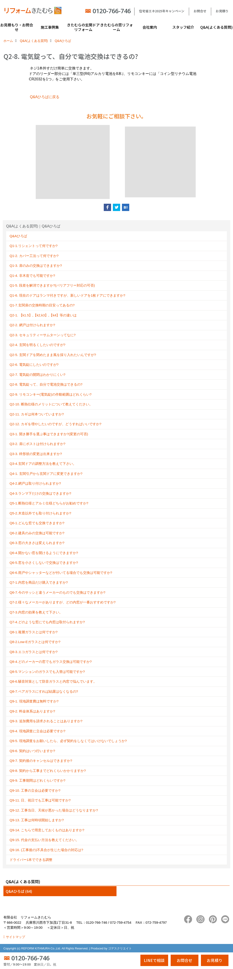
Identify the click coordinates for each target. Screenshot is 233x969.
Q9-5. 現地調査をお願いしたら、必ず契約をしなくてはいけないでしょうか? (68, 741)
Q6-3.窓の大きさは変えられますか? (37, 543)
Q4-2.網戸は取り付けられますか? (35, 483)
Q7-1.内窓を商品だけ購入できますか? (39, 582)
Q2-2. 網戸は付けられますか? (32, 325)
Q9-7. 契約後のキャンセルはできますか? (41, 761)
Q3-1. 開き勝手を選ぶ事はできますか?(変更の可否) (49, 434)
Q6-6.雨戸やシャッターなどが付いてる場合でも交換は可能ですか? (61, 573)
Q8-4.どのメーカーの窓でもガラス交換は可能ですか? (51, 662)
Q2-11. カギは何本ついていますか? (37, 414)
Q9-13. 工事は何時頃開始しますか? (37, 820)
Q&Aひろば (18, 236)
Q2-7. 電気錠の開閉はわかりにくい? (37, 374)
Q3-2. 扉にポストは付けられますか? (37, 444)
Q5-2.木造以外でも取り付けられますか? (40, 513)
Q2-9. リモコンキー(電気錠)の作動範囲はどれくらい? (50, 394)
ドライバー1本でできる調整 (31, 860)
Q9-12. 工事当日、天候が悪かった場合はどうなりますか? (54, 810)
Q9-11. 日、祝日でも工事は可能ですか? (40, 800)
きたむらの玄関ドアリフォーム (83, 27)
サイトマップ (15, 937)
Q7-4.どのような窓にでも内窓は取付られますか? (47, 622)
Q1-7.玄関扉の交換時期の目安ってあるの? (42, 305)
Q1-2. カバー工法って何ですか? (34, 256)
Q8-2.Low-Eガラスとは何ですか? (35, 642)
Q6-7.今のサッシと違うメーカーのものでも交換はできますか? (57, 592)
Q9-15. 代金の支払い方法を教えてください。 (44, 840)
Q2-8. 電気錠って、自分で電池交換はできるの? (46, 384)
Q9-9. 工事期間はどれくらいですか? (37, 780)
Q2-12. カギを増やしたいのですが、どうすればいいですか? (55, 424)
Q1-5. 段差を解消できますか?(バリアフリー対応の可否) (52, 285)
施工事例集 (50, 27)
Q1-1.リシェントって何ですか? (34, 246)
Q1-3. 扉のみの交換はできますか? (36, 265)
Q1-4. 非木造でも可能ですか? (32, 275)
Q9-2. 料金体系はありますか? (32, 711)
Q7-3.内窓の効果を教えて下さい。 (36, 612)
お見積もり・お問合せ (16, 27)
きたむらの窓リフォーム (116, 27)
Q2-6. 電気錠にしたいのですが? (34, 364)
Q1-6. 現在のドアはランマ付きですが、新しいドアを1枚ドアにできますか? (67, 295)
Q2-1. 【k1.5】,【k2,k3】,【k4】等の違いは (43, 315)
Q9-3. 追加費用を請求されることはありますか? (46, 721)
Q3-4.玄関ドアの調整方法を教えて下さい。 (43, 463)
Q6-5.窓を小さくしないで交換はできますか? (44, 563)
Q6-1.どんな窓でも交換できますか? (37, 523)
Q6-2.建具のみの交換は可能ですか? (37, 533)
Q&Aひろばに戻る (44, 97)
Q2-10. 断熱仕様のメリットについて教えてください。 (51, 404)
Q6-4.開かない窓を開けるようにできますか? (44, 553)
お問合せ (200, 11)
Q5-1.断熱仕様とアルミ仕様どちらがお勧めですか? (49, 503)
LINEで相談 (154, 960)
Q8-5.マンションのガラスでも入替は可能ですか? (47, 672)
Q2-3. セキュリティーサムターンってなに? (43, 335)
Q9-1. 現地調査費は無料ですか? (34, 701)
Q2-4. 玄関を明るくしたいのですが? (37, 345)
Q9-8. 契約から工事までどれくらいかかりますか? (48, 771)
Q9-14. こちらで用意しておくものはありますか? (47, 830)
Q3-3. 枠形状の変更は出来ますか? (36, 454)
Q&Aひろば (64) (19, 891)
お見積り (222, 11)
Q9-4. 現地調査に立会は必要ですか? (37, 731)
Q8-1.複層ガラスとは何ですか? (34, 632)
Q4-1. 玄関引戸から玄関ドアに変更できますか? (46, 474)
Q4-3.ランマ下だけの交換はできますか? (40, 493)
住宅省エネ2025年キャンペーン (161, 11)
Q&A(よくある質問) (216, 27)
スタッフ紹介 (183, 27)
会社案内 (149, 27)
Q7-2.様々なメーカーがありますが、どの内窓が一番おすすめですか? (63, 602)
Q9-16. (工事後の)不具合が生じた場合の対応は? (46, 850)
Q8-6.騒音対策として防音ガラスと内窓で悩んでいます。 (53, 681)
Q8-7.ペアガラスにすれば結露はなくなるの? (44, 691)
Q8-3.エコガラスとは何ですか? (34, 652)
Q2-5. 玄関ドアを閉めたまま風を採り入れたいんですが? (53, 355)
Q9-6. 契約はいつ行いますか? (32, 751)
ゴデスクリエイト (120, 948)
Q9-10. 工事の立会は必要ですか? (35, 790)
